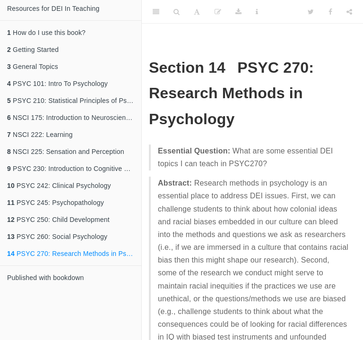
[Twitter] (311, 12)
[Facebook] (330, 12)
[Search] (176, 12)
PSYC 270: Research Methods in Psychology (74, 253)
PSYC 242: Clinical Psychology (59, 185)
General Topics (32, 66)
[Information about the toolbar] (257, 12)
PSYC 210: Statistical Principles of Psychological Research (74, 100)
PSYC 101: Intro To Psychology (57, 83)
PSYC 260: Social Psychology (57, 236)
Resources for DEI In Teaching (53, 8)
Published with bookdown (45, 277)
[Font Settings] (197, 12)
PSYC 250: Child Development (58, 219)
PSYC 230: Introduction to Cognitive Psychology (74, 168)
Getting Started (33, 49)
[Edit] (217, 12)
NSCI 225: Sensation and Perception (65, 151)
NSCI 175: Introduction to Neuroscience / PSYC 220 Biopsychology (74, 117)
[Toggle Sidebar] (156, 12)
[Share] (349, 12)
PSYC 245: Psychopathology (55, 202)
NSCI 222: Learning (40, 134)
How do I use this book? (46, 32)
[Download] (238, 12)
